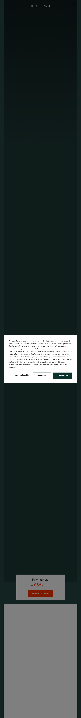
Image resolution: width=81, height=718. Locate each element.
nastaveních (13, 367)
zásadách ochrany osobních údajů (43, 349)
